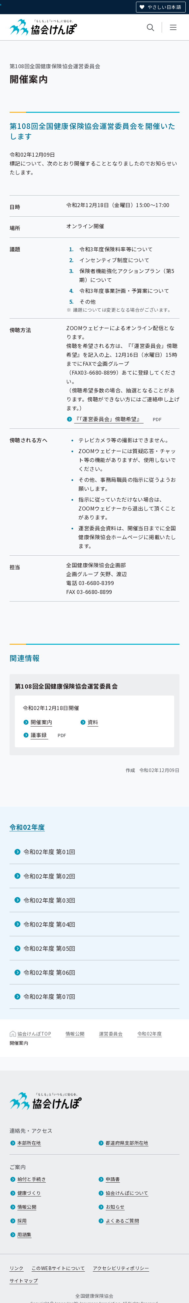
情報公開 (75, 1033)
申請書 (113, 1179)
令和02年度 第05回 (49, 948)
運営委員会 (111, 1033)
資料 (93, 722)
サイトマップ (24, 1281)
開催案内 (41, 722)
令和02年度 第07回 (49, 996)
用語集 (24, 1234)
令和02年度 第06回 (49, 972)
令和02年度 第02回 (49, 875)
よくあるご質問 (122, 1221)
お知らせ (115, 1207)
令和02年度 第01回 (49, 851)
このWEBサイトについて (58, 1268)
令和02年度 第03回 (49, 899)
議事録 (49, 735)
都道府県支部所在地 (127, 1143)
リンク (17, 1268)
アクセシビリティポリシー (121, 1268)
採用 (22, 1221)
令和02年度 (27, 827)
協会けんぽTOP (34, 1033)
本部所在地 (29, 1143)
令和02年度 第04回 (49, 924)
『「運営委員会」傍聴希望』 (118, 419)
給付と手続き (31, 1179)
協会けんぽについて (127, 1193)
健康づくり (29, 1193)
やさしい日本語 (164, 7)
